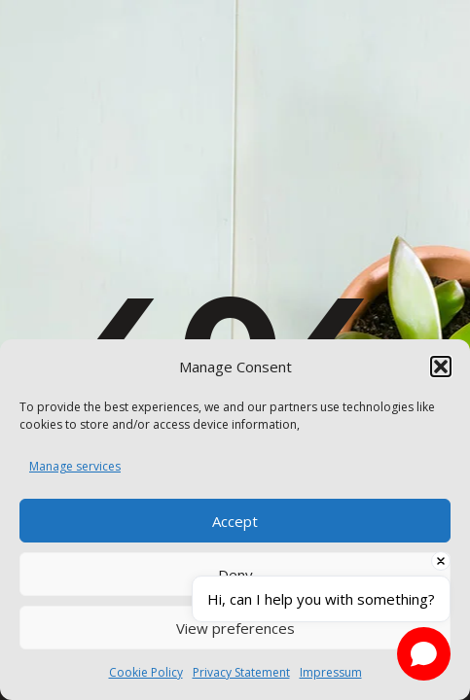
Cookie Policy (146, 672)
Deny (235, 574)
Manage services (75, 466)
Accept (235, 521)
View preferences (235, 628)
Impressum (331, 672)
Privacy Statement (241, 672)
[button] (441, 366)
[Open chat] (424, 654)
